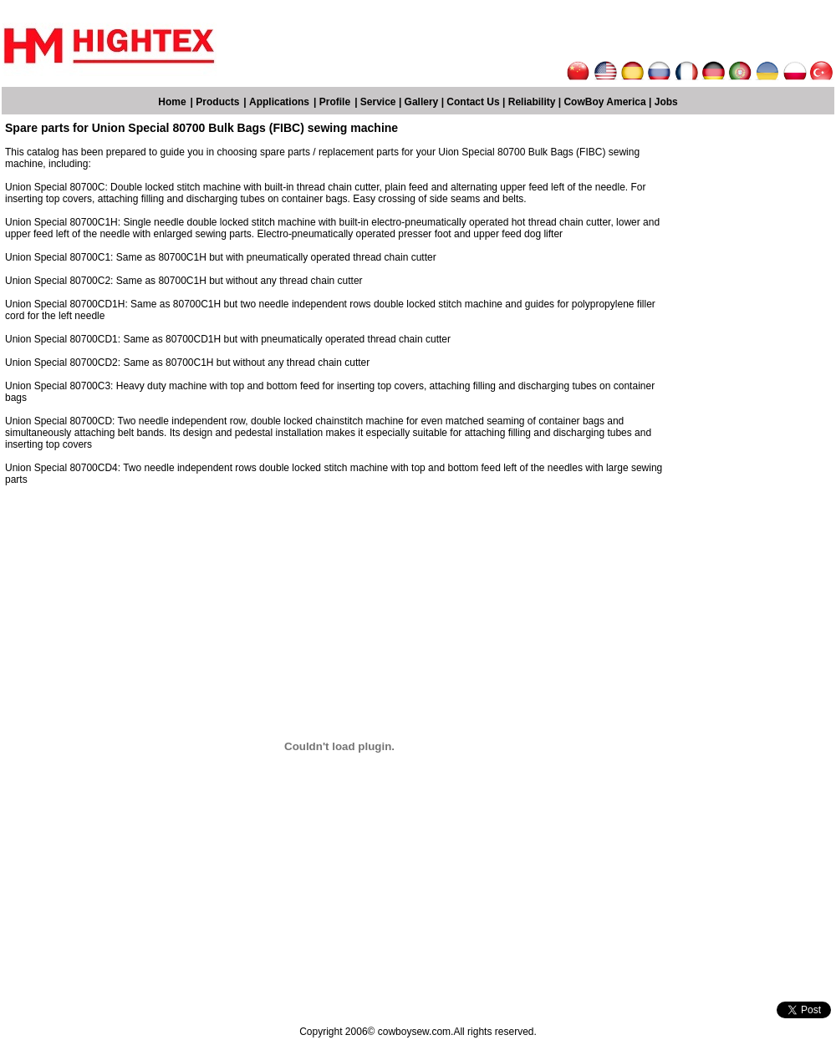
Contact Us (472, 102)
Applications (279, 102)
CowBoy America (604, 102)
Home (172, 102)
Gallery (422, 102)
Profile (334, 102)
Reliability (532, 102)
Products (217, 102)
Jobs (666, 102)
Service (378, 102)
